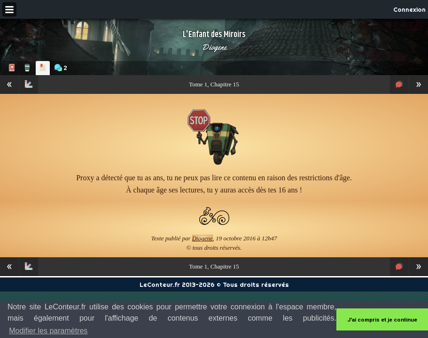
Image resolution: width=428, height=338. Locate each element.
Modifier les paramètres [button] (48, 331)
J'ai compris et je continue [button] (382, 319)
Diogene (214, 47)
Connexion (409, 9)
